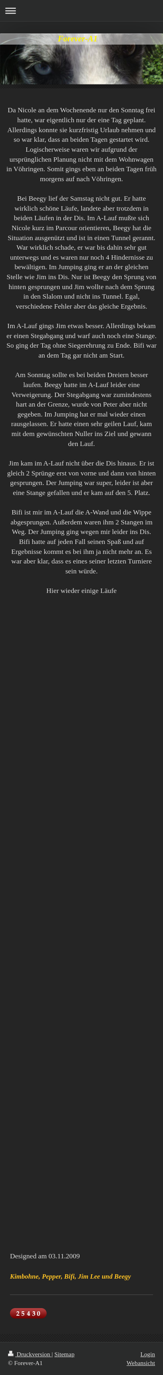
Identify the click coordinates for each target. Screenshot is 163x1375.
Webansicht (141, 1362)
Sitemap (64, 1354)
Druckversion (29, 1354)
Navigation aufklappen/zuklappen (81, 10)
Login (147, 1354)
